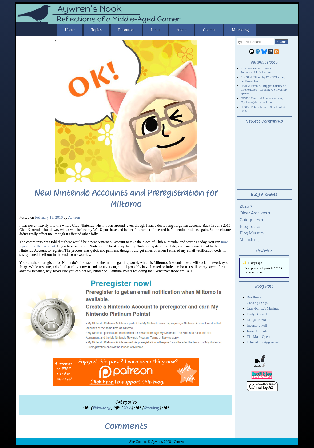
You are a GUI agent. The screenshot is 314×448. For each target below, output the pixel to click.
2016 (127, 408)
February (102, 408)
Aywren (74, 217)
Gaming (151, 408)
